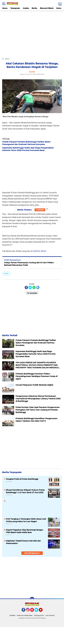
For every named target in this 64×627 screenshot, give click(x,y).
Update (40, 210)
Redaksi (12, 615)
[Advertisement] (32, 16)
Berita (34, 8)
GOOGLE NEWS (39, 251)
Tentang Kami (39, 615)
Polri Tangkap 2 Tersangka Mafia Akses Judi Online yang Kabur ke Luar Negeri (26, 520)
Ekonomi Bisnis (46, 8)
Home (4, 8)
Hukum (59, 8)
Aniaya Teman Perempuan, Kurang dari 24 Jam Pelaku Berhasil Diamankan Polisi (29, 263)
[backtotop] (32, 599)
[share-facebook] (26, 287)
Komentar (32, 293)
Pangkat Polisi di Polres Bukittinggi (22, 479)
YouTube (42, 611)
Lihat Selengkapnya (32, 553)
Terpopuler (15, 8)
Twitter (37, 611)
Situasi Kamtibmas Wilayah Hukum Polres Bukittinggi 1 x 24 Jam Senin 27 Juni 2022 (25, 491)
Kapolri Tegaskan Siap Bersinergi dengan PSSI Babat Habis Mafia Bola (24, 531)
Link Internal (49, 615)
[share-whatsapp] (34, 287)
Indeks (26, 8)
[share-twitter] (30, 287)
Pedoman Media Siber (25, 615)
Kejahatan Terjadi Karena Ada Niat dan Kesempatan (23, 542)
